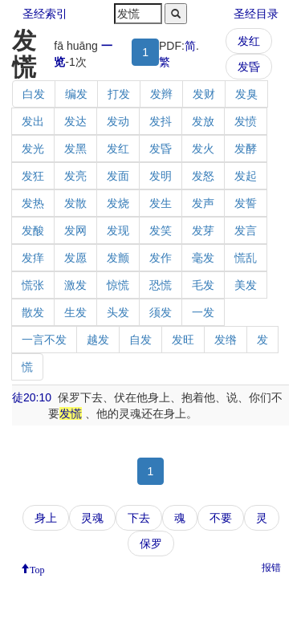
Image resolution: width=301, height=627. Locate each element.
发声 (203, 203)
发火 (203, 148)
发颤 (118, 257)
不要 (220, 517)
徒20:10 (31, 397)
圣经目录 (256, 13)
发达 (75, 121)
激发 (75, 285)
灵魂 (92, 517)
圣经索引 (44, 13)
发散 (75, 203)
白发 (33, 94)
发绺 (225, 339)
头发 (118, 312)
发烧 (118, 203)
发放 (203, 121)
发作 (160, 257)
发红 (249, 41)
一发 (203, 312)
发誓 (245, 203)
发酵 (245, 148)
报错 (271, 567)
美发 (245, 285)
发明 (160, 175)
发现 (118, 230)
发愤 (245, 121)
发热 (33, 203)
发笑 (160, 230)
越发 (98, 339)
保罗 (151, 543)
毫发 (203, 257)
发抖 (160, 121)
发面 (118, 175)
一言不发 (44, 339)
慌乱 (245, 257)
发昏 (249, 66)
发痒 (33, 257)
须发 (160, 312)
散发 (33, 312)
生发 (75, 312)
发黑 (75, 148)
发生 (160, 203)
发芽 (203, 230)
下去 (139, 517)
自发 (140, 339)
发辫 (161, 94)
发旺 (183, 339)
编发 (76, 94)
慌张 (33, 285)
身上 (46, 517)
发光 (33, 148)
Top (37, 568)
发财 (204, 94)
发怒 (203, 175)
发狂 (33, 175)
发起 (245, 175)
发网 (75, 230)
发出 (33, 121)
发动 (118, 121)
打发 (119, 94)
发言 (245, 230)
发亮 (75, 175)
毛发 (203, 285)
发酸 (33, 230)
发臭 (246, 94)
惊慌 (118, 285)
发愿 (75, 257)
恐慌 (160, 285)
